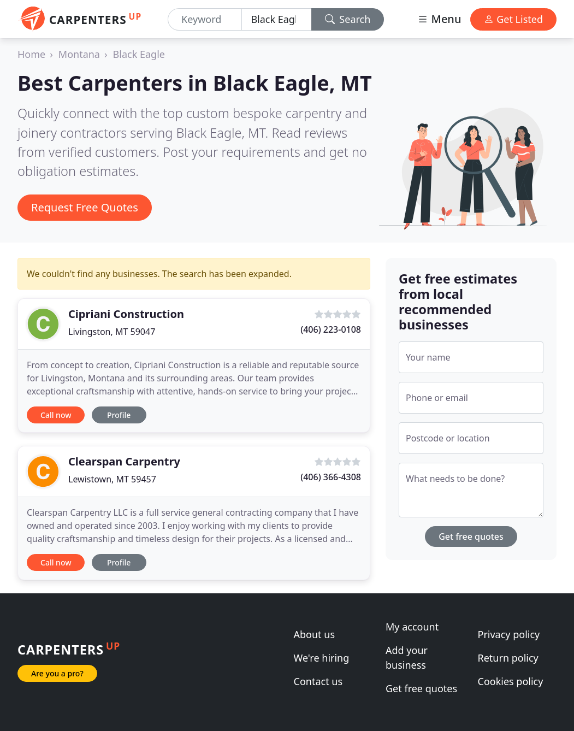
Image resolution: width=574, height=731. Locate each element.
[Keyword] (205, 19)
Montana (79, 54)
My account (412, 626)
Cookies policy (510, 681)
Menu (439, 18)
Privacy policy (509, 634)
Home (31, 54)
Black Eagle (139, 54)
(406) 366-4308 (330, 477)
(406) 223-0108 (330, 329)
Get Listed (513, 19)
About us (314, 634)
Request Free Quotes (84, 207)
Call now (55, 415)
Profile (119, 415)
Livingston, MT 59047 (111, 332)
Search (348, 19)
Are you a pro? (57, 673)
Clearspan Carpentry (124, 461)
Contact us (318, 681)
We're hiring (322, 657)
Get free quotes (471, 536)
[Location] (276, 19)
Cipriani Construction (126, 313)
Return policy (508, 657)
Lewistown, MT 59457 (112, 479)
